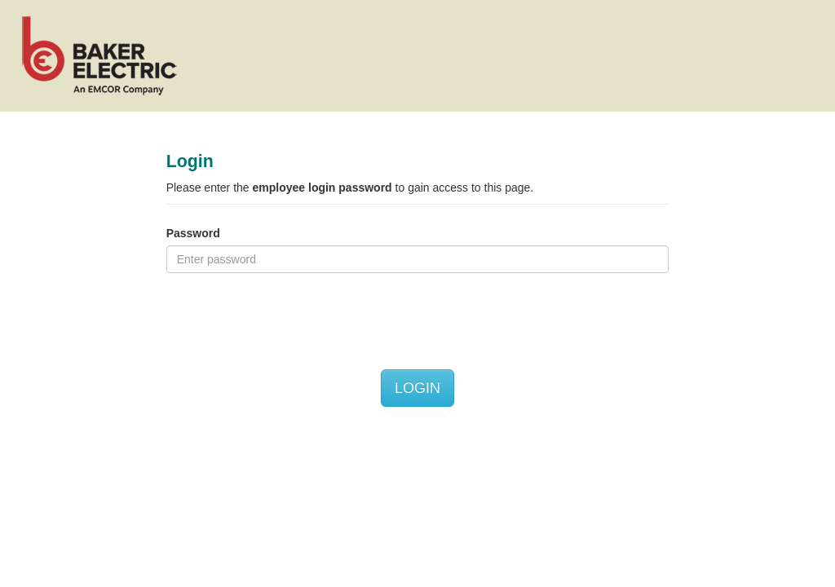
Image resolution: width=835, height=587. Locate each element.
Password (193, 233)
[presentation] (290, 321)
